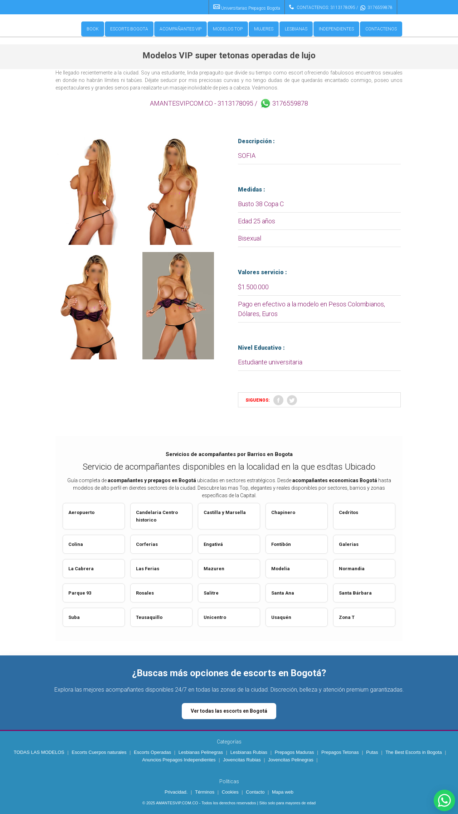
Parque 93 (79, 593)
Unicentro (215, 617)
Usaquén (281, 617)
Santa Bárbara (355, 593)
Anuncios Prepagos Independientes (178, 759)
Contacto (255, 792)
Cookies (230, 792)
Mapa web (282, 792)
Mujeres (263, 29)
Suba (74, 617)
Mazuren (214, 568)
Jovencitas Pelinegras (290, 759)
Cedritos (348, 512)
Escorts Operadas (152, 752)
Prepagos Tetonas (340, 752)
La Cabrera (81, 568)
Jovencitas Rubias (242, 759)
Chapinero (283, 512)
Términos (204, 792)
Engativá (213, 544)
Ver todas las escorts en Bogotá (229, 711)
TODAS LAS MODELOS (39, 752)
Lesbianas (296, 29)
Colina (75, 544)
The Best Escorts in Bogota (413, 752)
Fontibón (281, 544)
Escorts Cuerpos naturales (99, 752)
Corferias (147, 544)
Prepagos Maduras (294, 752)
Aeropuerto (81, 512)
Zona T (347, 617)
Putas (372, 752)
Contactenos (381, 29)
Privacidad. (176, 792)
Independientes (336, 29)
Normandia (352, 568)
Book (93, 29)
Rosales (145, 593)
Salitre (211, 593)
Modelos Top (228, 29)
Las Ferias (147, 568)
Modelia (280, 568)
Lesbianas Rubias (248, 752)
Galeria (347, 544)
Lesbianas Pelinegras (201, 752)
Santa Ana (282, 593)
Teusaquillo (149, 617)
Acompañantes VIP (180, 29)
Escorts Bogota (129, 29)
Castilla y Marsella (225, 512)
